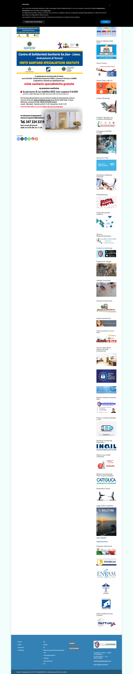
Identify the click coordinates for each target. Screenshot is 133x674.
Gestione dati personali (48, 661)
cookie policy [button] (46, 10)
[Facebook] (18, 138)
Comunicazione (21, 647)
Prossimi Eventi (21, 650)
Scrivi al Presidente (74, 648)
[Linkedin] (25, 138)
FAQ (44, 641)
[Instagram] (32, 138)
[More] (36, 138)
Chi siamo (20, 641)
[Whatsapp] (29, 138)
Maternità (45, 644)
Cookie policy (46, 658)
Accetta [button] (105, 21)
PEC (44, 647)
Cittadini (19, 644)
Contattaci (71, 643)
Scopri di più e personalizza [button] (33, 21)
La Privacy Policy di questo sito (49, 655)
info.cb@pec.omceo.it (101, 664)
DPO (44, 664)
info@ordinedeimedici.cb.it (102, 661)
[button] (109, 4)
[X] (22, 138)
